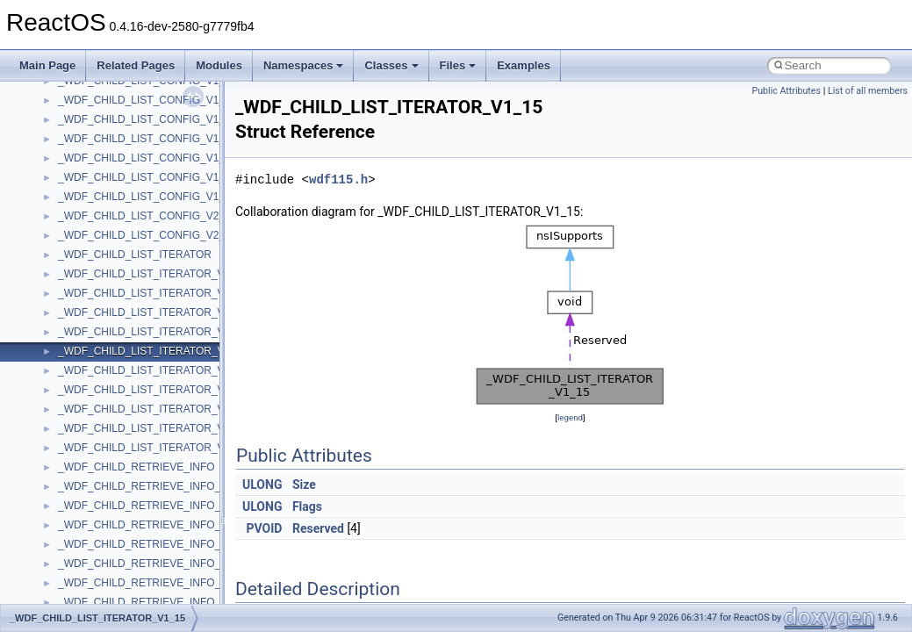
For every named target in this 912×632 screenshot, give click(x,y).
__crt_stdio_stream (102, 138)
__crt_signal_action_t (107, 118)
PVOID (265, 528)
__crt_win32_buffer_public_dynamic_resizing (163, 350)
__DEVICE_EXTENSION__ (122, 524)
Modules (219, 65)
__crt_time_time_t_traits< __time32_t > (149, 196)
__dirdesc (81, 543)
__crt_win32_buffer (102, 254)
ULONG (262, 485)
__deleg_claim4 (95, 505)
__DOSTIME (88, 582)
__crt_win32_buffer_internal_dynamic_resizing (166, 311)
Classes (391, 65)
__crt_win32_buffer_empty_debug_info (149, 292)
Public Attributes (786, 91)
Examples (523, 65)
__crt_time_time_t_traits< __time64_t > (149, 215)
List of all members (868, 91)
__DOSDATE (88, 563)
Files (458, 65)
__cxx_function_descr (109, 427)
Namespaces (303, 65)
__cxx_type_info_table (110, 466)
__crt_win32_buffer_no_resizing (132, 331)
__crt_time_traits (97, 234)
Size (304, 485)
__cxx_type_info (96, 447)
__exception (86, 601)
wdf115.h (338, 179)
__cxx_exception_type (110, 408)
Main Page (47, 65)
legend (570, 417)
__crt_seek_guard (100, 99)
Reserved (318, 528)
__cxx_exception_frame (113, 389)
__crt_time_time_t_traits (114, 176)
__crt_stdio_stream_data (116, 157)
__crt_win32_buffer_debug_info (131, 273)
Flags (307, 506)
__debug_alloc (92, 485)
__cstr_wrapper (94, 369)
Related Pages (136, 65)
